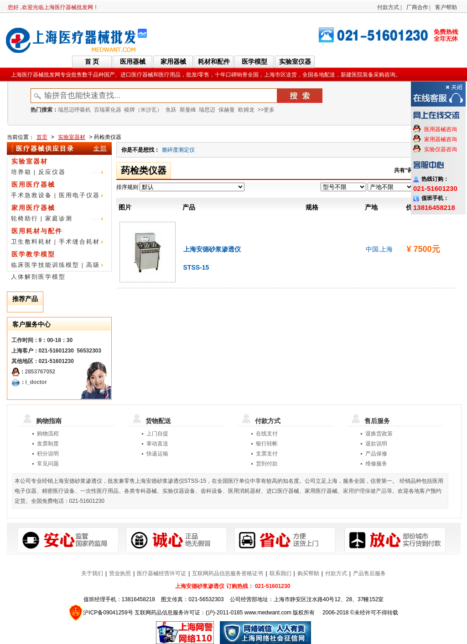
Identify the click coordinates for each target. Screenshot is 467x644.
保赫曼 (226, 110)
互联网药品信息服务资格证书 (227, 573)
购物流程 (48, 433)
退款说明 (376, 443)
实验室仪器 (295, 61)
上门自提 (157, 433)
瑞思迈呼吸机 (74, 110)
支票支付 (267, 453)
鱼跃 (171, 110)
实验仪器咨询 (440, 149)
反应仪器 (52, 172)
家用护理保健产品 (365, 491)
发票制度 (48, 443)
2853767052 (40, 371)
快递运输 (157, 453)
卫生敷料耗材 (31, 241)
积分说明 (48, 453)
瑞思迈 (207, 110)
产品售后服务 (369, 573)
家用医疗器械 (33, 207)
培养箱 (21, 172)
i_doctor (36, 382)
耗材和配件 (214, 61)
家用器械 (173, 61)
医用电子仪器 (79, 195)
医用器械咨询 (440, 129)
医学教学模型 (33, 254)
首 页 (92, 61)
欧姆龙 (246, 110)
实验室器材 (71, 137)
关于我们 (92, 573)
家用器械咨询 (440, 139)
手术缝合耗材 (79, 241)
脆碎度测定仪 (178, 150)
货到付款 (267, 463)
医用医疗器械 (33, 184)
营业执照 (120, 573)
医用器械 (132, 61)
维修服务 (376, 463)
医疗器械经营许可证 (161, 573)
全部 (100, 148)
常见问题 (48, 463)
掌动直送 (157, 443)
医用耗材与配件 (36, 231)
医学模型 (254, 61)
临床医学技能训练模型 (45, 264)
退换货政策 (379, 433)
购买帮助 (308, 573)
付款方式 (388, 7)
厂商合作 (417, 7)
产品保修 (376, 453)
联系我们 (280, 573)
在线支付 (267, 433)
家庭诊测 (59, 218)
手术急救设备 (31, 195)
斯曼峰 (188, 110)
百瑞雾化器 (107, 110)
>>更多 (266, 110)
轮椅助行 (24, 218)
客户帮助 (446, 7)
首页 (41, 137)
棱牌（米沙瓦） (143, 110)
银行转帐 (267, 443)
